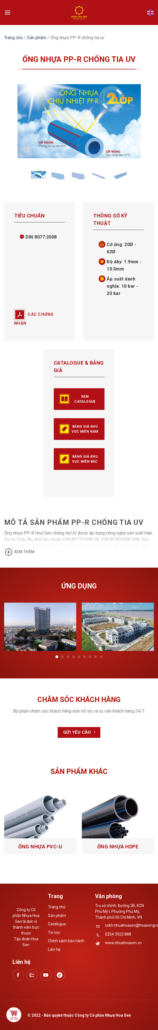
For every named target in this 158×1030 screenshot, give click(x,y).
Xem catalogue (78, 399)
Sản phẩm (36, 37)
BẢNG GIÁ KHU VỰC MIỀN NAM (79, 429)
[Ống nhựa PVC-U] (40, 816)
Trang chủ (13, 37)
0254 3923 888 (118, 934)
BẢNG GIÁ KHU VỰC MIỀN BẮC (79, 459)
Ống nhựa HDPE (118, 846)
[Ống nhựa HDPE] (118, 816)
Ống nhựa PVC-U (40, 846)
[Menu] (7, 12)
